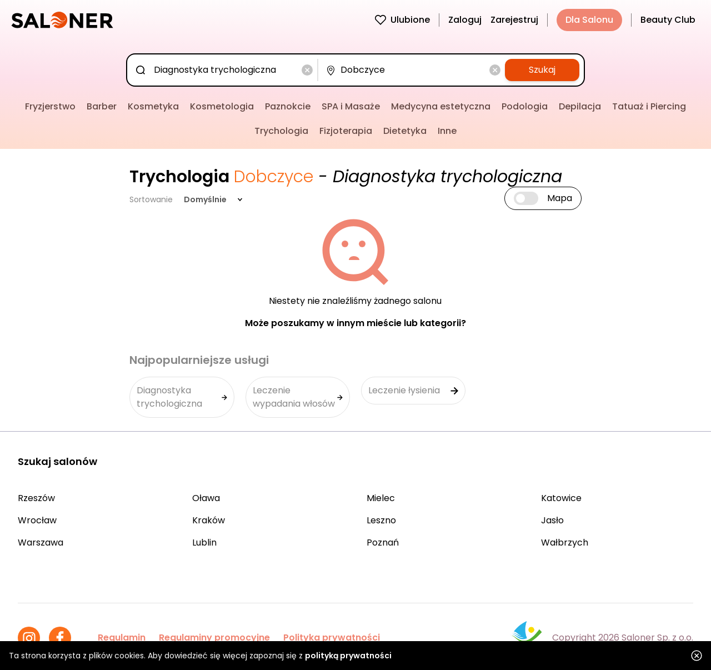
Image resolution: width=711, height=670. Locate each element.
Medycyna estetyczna (440, 106)
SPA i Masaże (351, 106)
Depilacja (580, 106)
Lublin (204, 542)
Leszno (381, 520)
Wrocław (37, 520)
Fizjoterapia (345, 130)
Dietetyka (405, 130)
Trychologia (281, 130)
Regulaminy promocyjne (214, 637)
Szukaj (542, 69)
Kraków (208, 520)
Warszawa (40, 542)
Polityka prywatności (331, 637)
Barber (102, 106)
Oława (206, 498)
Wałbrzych (564, 542)
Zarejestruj (514, 19)
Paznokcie (288, 106)
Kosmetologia (222, 106)
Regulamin (122, 637)
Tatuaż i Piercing (649, 106)
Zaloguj (465, 19)
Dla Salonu (589, 19)
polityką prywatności (348, 655)
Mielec (381, 498)
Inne (447, 130)
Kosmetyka (153, 106)
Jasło (552, 520)
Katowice (561, 498)
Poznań (383, 542)
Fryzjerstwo (50, 106)
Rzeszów (36, 498)
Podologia (525, 106)
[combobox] (224, 70)
